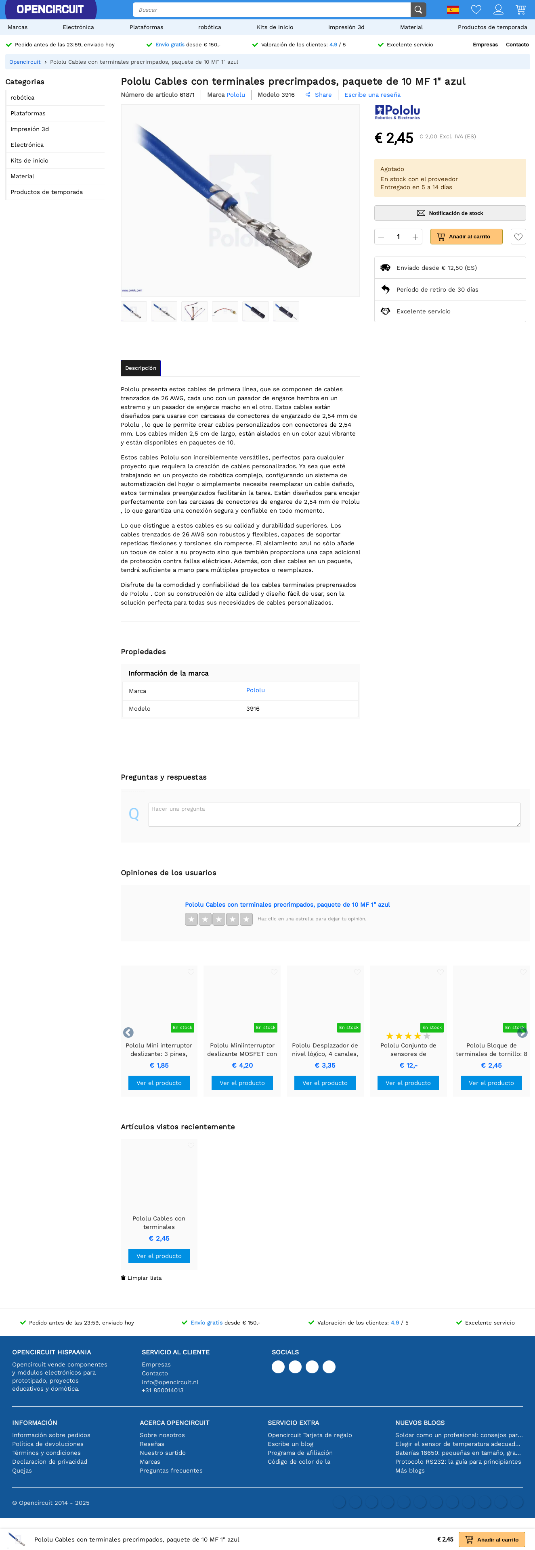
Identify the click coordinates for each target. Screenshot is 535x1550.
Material (411, 27)
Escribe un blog (290, 1444)
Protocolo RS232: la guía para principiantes (458, 1461)
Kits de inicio (275, 27)
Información (34, 1423)
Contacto (517, 45)
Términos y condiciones (46, 1452)
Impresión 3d (346, 27)
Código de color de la (299, 1461)
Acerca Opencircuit (175, 1423)
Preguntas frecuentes (171, 1470)
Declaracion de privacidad (49, 1461)
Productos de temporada (492, 27)
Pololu (244, 690)
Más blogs (410, 1470)
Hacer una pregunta (178, 808)
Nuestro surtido (163, 1452)
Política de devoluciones (48, 1444)
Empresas (485, 45)
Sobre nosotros (162, 1435)
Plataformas (146, 27)
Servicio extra (293, 1423)
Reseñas (152, 1444)
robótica (209, 27)
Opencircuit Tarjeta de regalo (310, 1435)
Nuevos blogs (420, 1423)
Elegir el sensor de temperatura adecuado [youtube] (459, 1444)
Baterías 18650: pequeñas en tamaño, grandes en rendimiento (459, 1452)
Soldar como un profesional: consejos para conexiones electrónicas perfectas (459, 1435)
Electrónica (78, 27)
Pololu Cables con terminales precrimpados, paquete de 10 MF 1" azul (287, 904)
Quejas (22, 1470)
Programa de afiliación (300, 1452)
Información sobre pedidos (51, 1435)
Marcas (17, 27)
